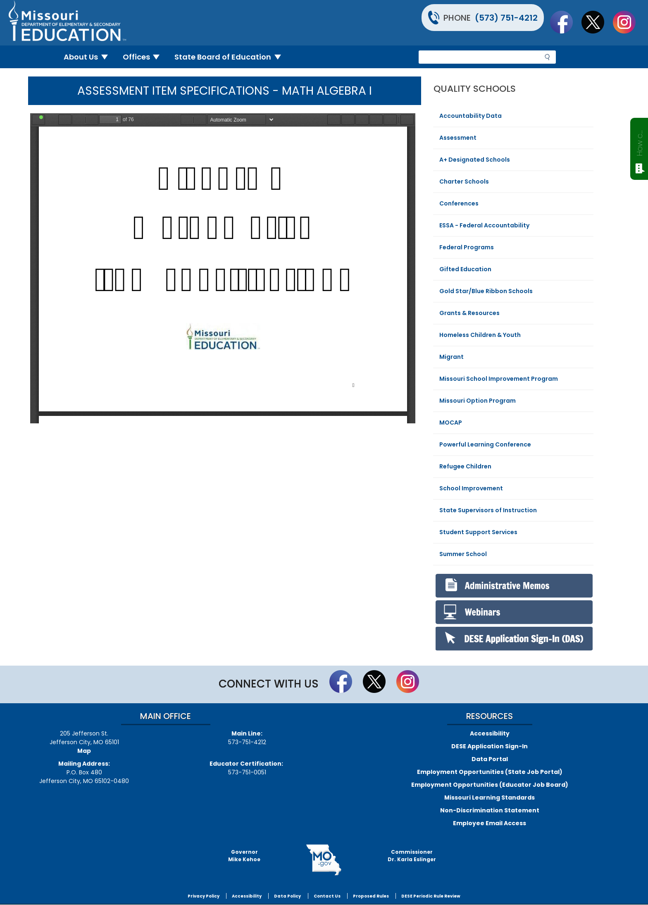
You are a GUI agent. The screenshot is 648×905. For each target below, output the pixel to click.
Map (84, 751)
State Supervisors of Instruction (488, 510)
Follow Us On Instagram (628, 21)
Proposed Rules (371, 896)
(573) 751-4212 (506, 18)
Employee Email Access (489, 823)
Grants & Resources (469, 313)
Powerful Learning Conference (485, 444)
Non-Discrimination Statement (489, 810)
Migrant (451, 357)
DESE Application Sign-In (489, 746)
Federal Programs (466, 247)
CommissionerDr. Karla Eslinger (412, 855)
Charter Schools (464, 181)
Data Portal (490, 759)
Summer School (463, 554)
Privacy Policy (203, 896)
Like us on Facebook (565, 21)
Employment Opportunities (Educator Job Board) (489, 785)
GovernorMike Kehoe (244, 855)
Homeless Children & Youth (480, 335)
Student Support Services (478, 532)
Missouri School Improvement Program (498, 379)
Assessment (457, 138)
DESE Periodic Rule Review (430, 896)
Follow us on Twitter (596, 21)
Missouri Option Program (477, 400)
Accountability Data (470, 116)
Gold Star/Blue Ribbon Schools (486, 291)
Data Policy (287, 896)
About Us (89, 57)
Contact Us (327, 896)
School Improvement (471, 488)
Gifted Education (465, 269)
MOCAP (450, 422)
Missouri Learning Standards (489, 797)
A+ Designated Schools (474, 159)
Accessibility (490, 733)
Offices (145, 57)
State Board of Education (231, 57)
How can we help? (639, 141)
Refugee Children (465, 466)
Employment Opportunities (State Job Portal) (489, 772)
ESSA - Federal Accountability (484, 225)
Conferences (459, 203)
